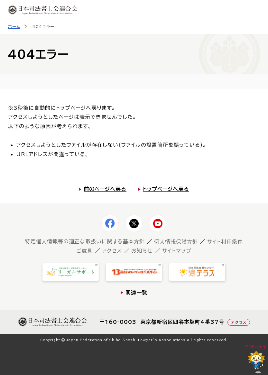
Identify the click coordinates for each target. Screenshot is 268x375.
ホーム (14, 26)
